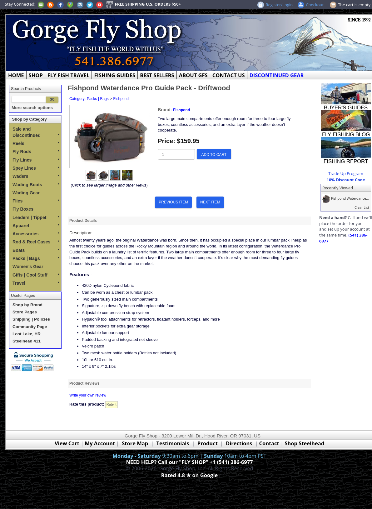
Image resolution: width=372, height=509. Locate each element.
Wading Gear (26, 192)
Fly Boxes (22, 209)
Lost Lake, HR (26, 334)
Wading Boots (35, 184)
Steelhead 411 (26, 341)
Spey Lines (35, 168)
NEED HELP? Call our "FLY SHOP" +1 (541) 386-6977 (189, 462)
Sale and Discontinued (35, 132)
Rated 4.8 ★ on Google (189, 475)
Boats (35, 250)
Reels (35, 143)
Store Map (135, 443)
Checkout (315, 4)
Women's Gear (27, 266)
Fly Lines (35, 159)
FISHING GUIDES (114, 75)
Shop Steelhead (304, 443)
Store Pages (24, 312)
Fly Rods (35, 151)
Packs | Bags (35, 258)
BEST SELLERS (157, 75)
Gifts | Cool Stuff (35, 274)
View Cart (67, 443)
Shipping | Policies (31, 319)
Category (77, 99)
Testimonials (172, 443)
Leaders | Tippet (35, 217)
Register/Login (279, 4)
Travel (35, 283)
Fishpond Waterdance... (345, 198)
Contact (269, 443)
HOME (16, 75)
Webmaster (189, 482)
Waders (35, 176)
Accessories (35, 233)
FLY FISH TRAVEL (68, 75)
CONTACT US (228, 75)
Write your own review (87, 395)
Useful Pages (23, 295)
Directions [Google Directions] (239, 443)
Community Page (29, 326)
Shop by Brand (27, 304)
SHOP (36, 75)
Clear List (362, 207)
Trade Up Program (345, 173)
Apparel (35, 225)
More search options (32, 107)
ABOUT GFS (193, 75)
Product (207, 443)
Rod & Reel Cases (35, 241)
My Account (100, 443)
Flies (35, 200)
